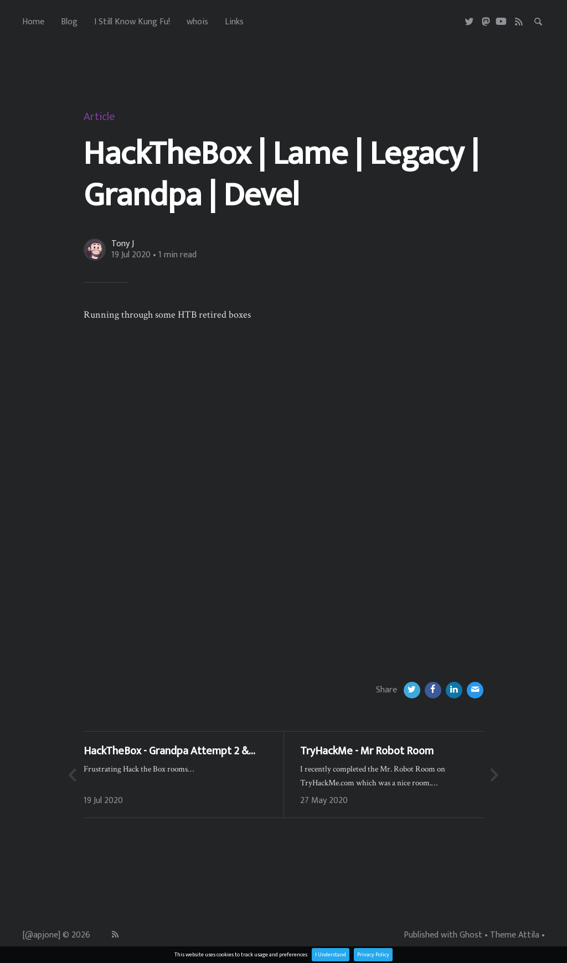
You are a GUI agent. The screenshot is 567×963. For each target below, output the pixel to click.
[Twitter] (470, 22)
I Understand (330, 954)
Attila (528, 935)
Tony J (122, 244)
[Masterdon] (486, 22)
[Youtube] (501, 22)
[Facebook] (433, 690)
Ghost (471, 935)
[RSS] (519, 22)
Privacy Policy (373, 954)
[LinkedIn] (454, 690)
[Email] (475, 690)
